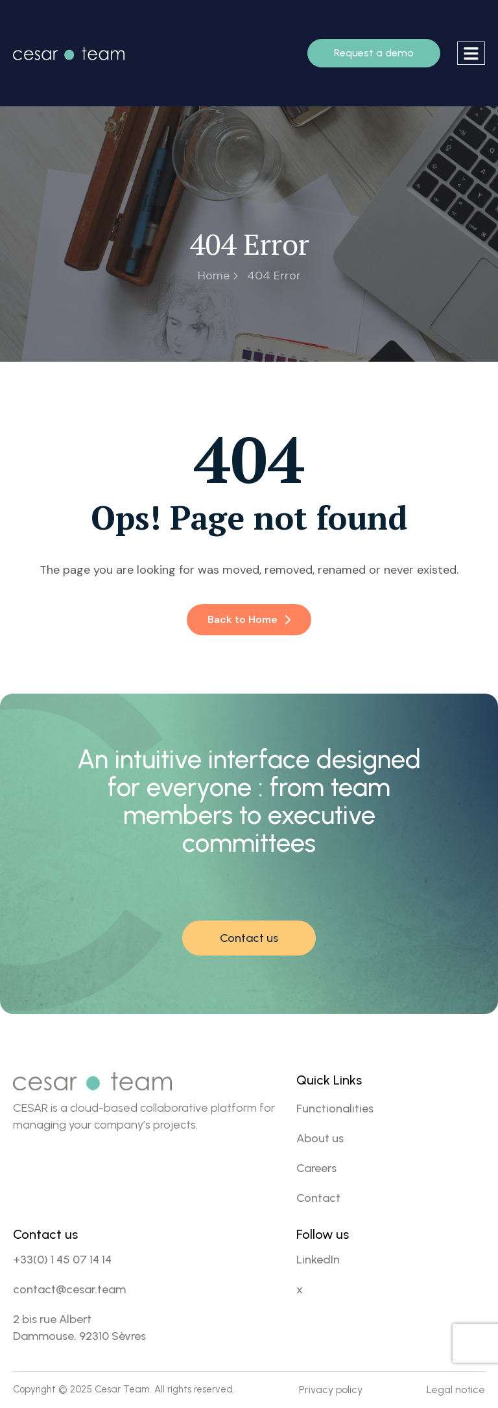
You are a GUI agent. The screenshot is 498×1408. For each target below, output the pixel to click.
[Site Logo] (68, 52)
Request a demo (374, 53)
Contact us (249, 938)
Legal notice (456, 1389)
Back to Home (249, 619)
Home (218, 275)
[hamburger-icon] (471, 53)
